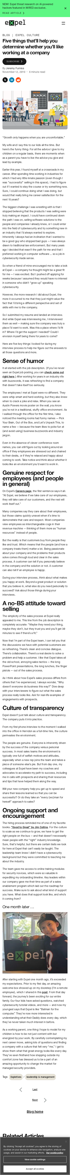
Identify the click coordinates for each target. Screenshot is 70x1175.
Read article (12, 13)
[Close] (66, 1141)
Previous (24, 1087)
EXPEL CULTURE (28, 35)
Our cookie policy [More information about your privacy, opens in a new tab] (54, 1152)
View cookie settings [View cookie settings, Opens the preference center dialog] (35, 1159)
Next (45, 1098)
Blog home (35, 1111)
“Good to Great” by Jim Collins (29, 827)
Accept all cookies (35, 1168)
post (45, 992)
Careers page (23, 491)
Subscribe (13, 61)
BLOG (6, 35)
